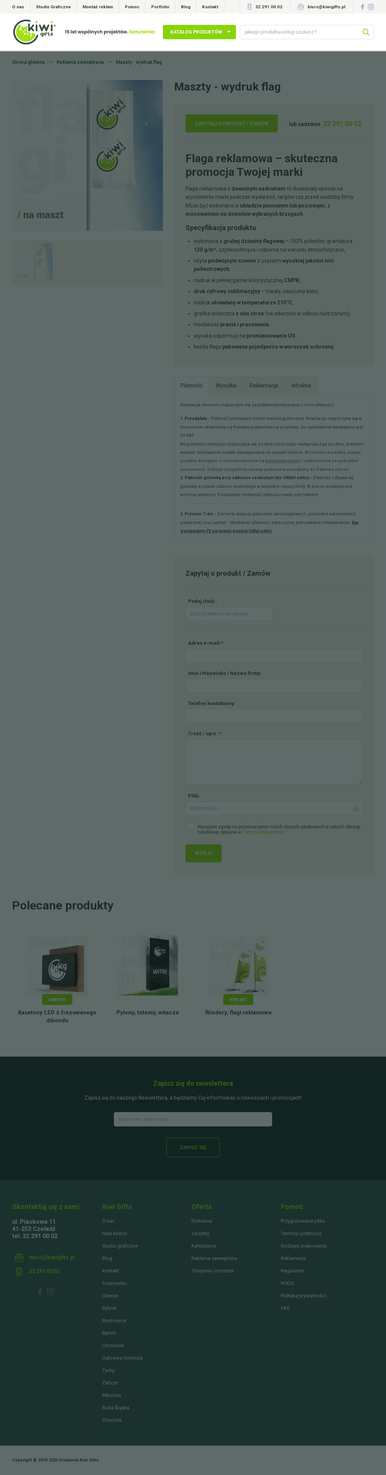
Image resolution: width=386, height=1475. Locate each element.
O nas (18, 6)
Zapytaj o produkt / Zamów (231, 123)
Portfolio (160, 6)
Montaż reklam (98, 6)
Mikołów (111, 1395)
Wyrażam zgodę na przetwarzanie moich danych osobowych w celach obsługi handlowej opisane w (279, 829)
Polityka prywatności (303, 1295)
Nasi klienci (114, 1233)
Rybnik (109, 1308)
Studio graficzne (120, 1246)
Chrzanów (113, 1345)
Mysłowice (114, 1320)
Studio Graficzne (53, 6)
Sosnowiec (114, 1283)
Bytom (109, 1333)
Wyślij (203, 853)
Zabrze (110, 1383)
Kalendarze (203, 1246)
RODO (287, 1283)
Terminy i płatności (301, 1233)
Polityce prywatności (263, 832)
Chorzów (112, 1420)
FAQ (285, 1308)
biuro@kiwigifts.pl (326, 6)
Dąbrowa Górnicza (122, 1358)
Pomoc (132, 6)
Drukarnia (201, 1221)
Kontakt (210, 6)
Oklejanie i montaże (212, 1271)
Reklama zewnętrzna (214, 1258)
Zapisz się (193, 1147)
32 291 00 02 (268, 6)
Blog (185, 6)
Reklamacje (293, 1258)
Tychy (108, 1370)
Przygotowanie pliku (303, 1221)
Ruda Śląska (115, 1407)
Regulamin (292, 1271)
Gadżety (200, 1233)
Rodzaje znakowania (303, 1246)
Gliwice (110, 1295)
